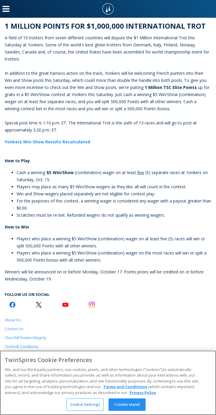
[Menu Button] (6, 9)
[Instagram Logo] (92, 305)
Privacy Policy (143, 392)
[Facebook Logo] (12, 305)
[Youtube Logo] (65, 305)
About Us (12, 319)
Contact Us (14, 328)
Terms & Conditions (21, 346)
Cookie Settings (85, 404)
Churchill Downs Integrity (25, 337)
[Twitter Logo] (39, 305)
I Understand (127, 404)
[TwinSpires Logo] (108, 9)
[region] (108, 383)
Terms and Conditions (125, 386)
